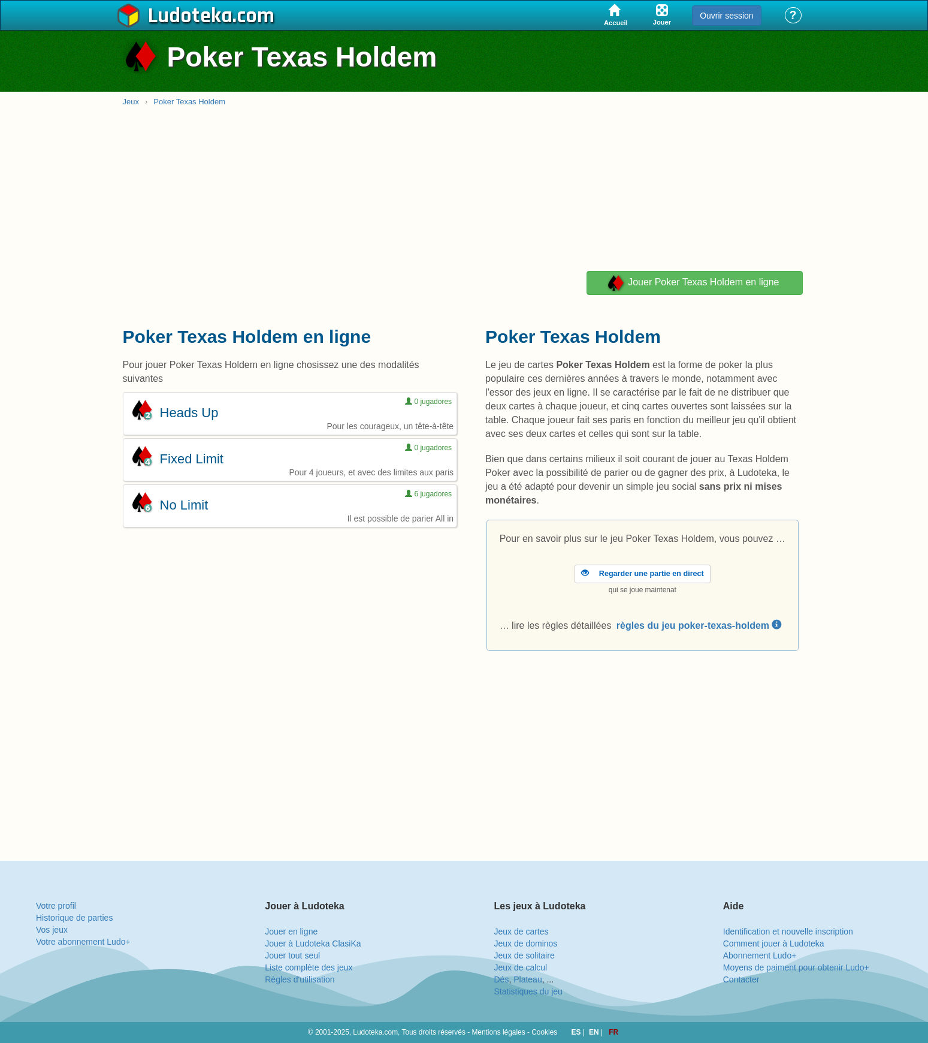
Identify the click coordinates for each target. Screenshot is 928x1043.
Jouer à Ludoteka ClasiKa (313, 943)
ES (577, 1032)
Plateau (527, 979)
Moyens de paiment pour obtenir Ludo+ (796, 967)
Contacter (741, 979)
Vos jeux (52, 930)
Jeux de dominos (526, 943)
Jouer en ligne (291, 931)
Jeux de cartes (521, 931)
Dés (501, 979)
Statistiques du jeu (528, 991)
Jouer (692, 283)
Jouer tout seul (292, 955)
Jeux (131, 101)
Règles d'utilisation (299, 979)
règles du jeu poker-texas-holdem (699, 625)
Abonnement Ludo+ (760, 955)
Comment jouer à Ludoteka (773, 943)
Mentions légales (498, 1032)
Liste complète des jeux (308, 967)
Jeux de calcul (521, 967)
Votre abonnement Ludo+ (83, 941)
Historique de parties (74, 918)
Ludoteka (190, 16)
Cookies (544, 1032)
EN (595, 1032)
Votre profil (56, 906)
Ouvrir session (726, 15)
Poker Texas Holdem (189, 101)
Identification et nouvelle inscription (788, 931)
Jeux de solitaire (524, 955)
